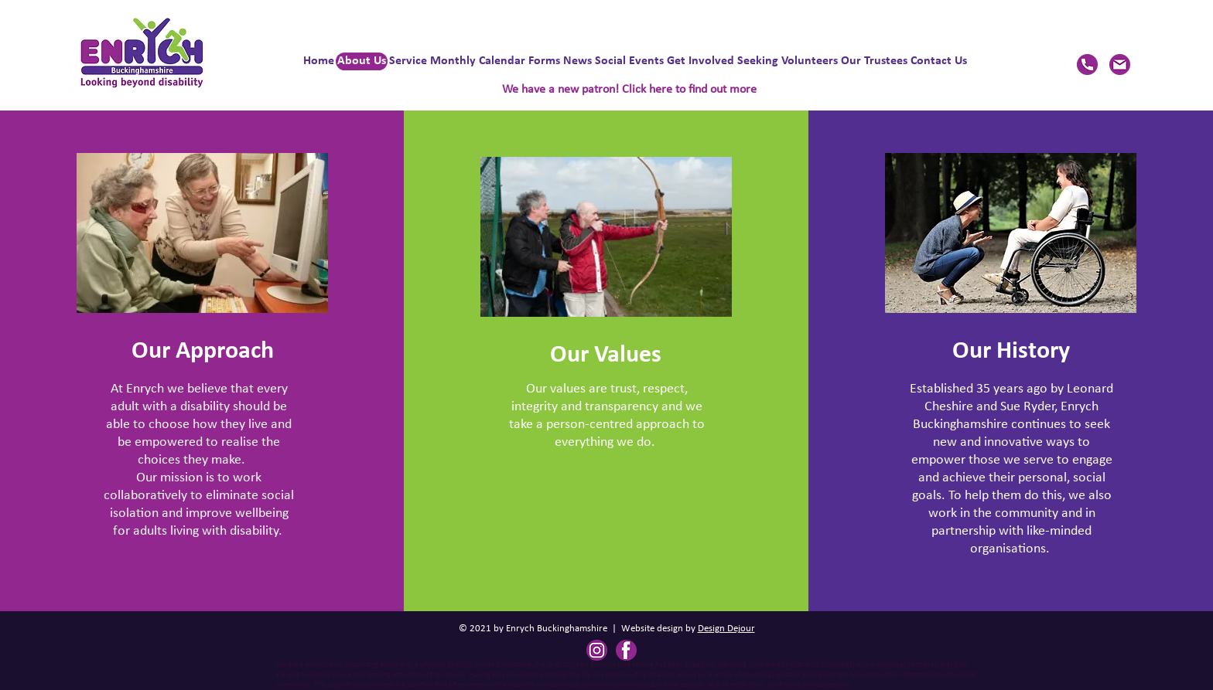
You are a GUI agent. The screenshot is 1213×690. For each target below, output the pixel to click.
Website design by (659, 629)
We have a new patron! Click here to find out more (629, 89)
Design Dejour (726, 629)
